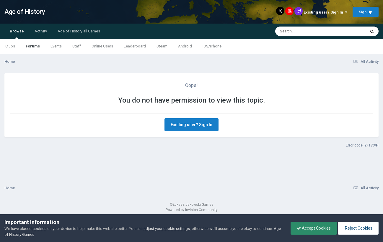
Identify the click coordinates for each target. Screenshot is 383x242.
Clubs (10, 46)
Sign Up (365, 12)
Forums (33, 46)
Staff (76, 46)
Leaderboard (135, 46)
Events (56, 46)
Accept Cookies (314, 228)
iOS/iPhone (212, 46)
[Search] (305, 31)
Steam (162, 46)
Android (185, 46)
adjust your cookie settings (167, 228)
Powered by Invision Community (192, 210)
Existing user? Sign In (325, 12)
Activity (41, 31)
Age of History (24, 11)
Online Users (102, 46)
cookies (39, 228)
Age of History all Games (79, 31)
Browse (17, 34)
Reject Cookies (358, 228)
